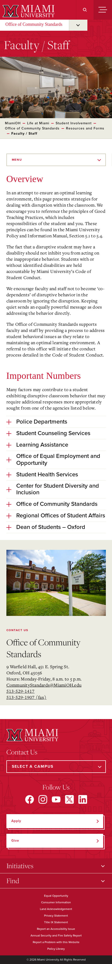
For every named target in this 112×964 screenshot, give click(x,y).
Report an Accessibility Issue (56, 929)
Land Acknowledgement (56, 909)
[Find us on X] (69, 799)
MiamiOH (13, 123)
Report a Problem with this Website (56, 942)
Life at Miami (38, 123)
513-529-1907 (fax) (26, 697)
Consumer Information (56, 902)
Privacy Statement (56, 915)
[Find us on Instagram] (43, 799)
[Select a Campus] (56, 766)
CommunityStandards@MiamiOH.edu (44, 685)
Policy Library (56, 948)
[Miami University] (28, 11)
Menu (17, 159)
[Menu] (103, 10)
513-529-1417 (20, 691)
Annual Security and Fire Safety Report (56, 935)
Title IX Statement (56, 922)
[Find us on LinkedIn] (83, 799)
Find (12, 880)
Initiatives (19, 865)
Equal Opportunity (56, 895)
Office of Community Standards (33, 24)
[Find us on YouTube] (56, 799)
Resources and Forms (85, 128)
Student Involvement (74, 123)
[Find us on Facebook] (29, 799)
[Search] (85, 10)
